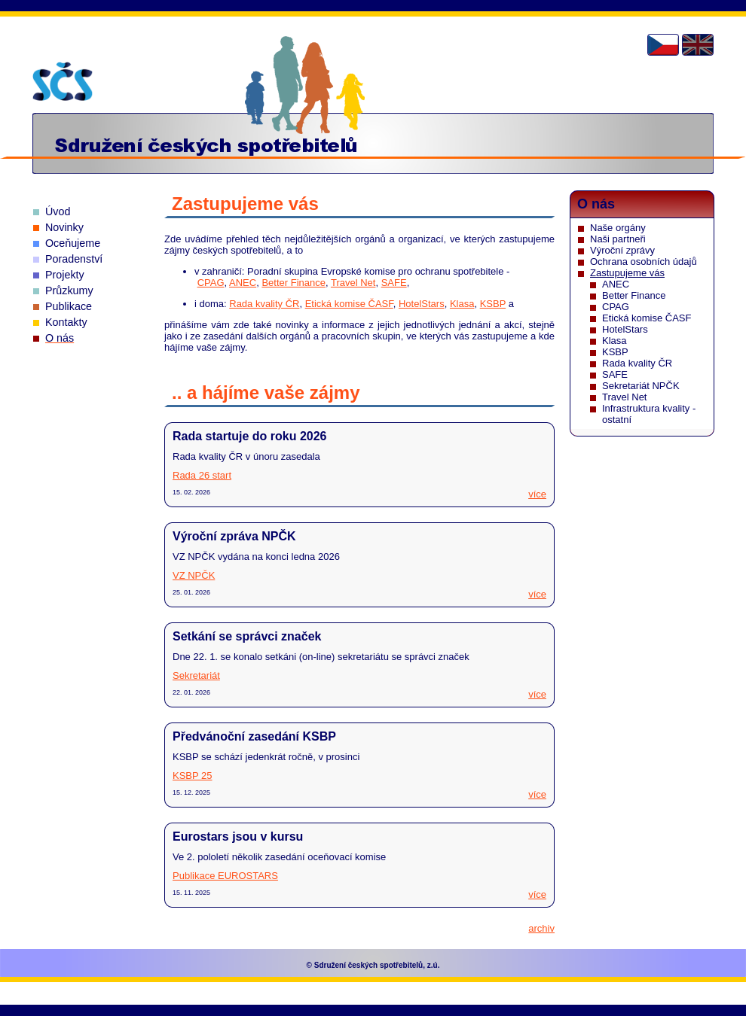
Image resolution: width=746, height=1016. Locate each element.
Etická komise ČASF (349, 303)
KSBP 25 (192, 775)
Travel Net (353, 282)
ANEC (242, 282)
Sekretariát (196, 675)
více (537, 494)
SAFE (394, 282)
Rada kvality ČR (264, 303)
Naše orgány (618, 227)
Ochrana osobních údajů (643, 261)
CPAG (211, 282)
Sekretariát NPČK (641, 385)
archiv (541, 928)
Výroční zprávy (622, 250)
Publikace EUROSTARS (225, 875)
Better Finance (293, 282)
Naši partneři (618, 239)
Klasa (462, 303)
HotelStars (422, 303)
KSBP (493, 303)
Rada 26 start (202, 475)
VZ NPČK (194, 575)
